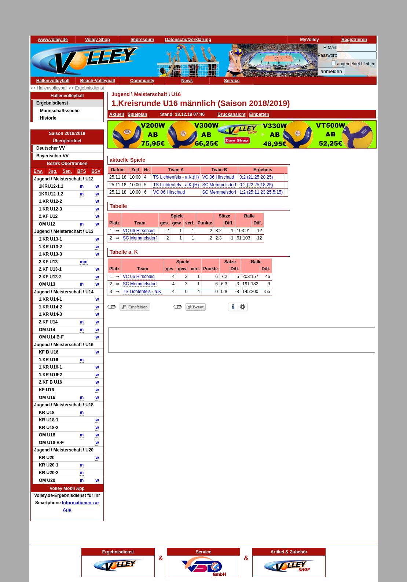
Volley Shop (97, 39)
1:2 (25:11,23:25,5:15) (261, 192)
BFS (81, 171)
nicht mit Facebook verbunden (111, 307)
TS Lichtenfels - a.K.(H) (176, 177)
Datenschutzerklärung (188, 39)
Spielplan (137, 114)
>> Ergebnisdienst (86, 88)
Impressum (142, 39)
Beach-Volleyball (97, 80)
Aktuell (116, 114)
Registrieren (354, 39)
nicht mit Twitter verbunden (177, 307)
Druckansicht (231, 114)
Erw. (38, 171)
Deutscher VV (50, 148)
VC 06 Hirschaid (218, 177)
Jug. (52, 171)
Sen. (67, 171)
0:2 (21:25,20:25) (256, 177)
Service (232, 80)
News (186, 80)
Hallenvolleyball (53, 80)
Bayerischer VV (52, 155)
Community (142, 80)
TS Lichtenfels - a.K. (142, 291)
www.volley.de (52, 39)
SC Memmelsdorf (219, 184)
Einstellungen (243, 307)
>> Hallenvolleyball (49, 88)
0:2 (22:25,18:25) (256, 184)
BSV (95, 171)
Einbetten (259, 114)
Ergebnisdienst (52, 103)
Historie (48, 118)
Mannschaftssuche (60, 110)
